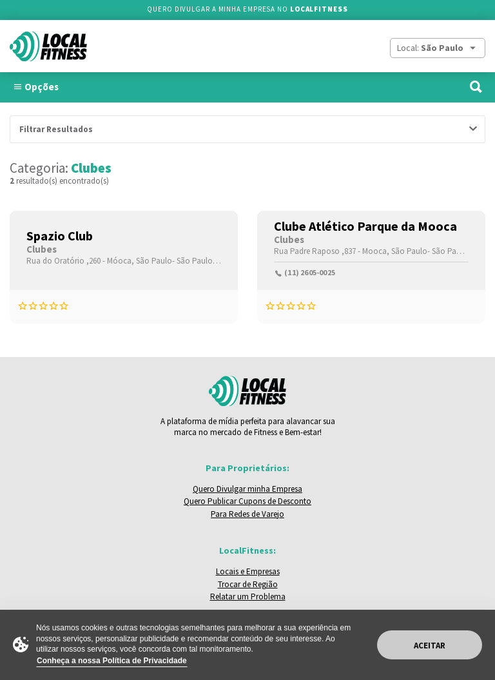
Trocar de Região (248, 584)
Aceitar (429, 645)
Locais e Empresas (248, 571)
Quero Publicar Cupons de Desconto (247, 501)
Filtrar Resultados (56, 129)
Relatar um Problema (248, 596)
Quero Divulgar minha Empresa (247, 488)
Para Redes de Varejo (247, 514)
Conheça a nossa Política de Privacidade (112, 660)
